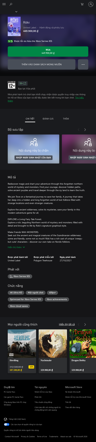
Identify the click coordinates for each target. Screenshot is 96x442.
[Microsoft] (47, 2)
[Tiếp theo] (85, 129)
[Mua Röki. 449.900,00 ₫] (48, 51)
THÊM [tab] (66, 118)
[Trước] (78, 129)
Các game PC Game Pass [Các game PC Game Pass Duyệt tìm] (13, 397)
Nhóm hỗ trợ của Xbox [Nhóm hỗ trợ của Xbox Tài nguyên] (43, 392)
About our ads (65, 436)
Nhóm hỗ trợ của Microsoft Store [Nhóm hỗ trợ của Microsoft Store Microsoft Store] (78, 397)
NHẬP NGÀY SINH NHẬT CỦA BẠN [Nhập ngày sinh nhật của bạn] (33, 158)
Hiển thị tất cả (67, 324)
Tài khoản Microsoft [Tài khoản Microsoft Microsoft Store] (72, 392)
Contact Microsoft (12, 436)
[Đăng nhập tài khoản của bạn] (91, 4)
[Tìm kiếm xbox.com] (11, 4)
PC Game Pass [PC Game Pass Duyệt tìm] (9, 392)
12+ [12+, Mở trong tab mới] (23, 83)
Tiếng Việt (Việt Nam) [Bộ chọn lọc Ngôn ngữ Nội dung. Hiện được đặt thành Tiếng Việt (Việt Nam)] (17, 419)
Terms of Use (42, 436)
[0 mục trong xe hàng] (83, 4)
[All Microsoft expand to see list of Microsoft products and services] (4, 4)
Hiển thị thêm (16, 247)
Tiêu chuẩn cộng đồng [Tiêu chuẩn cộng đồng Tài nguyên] (43, 402)
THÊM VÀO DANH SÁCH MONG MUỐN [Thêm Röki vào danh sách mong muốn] (42, 64)
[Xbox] (8, 11)
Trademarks (53, 436)
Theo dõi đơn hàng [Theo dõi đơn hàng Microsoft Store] (72, 407)
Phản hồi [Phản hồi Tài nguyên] (38, 397)
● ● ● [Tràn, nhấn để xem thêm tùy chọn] (83, 64)
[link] (22, 351)
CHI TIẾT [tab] (30, 118)
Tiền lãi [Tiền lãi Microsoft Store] (68, 402)
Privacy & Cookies (28, 436)
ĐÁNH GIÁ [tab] (48, 118)
